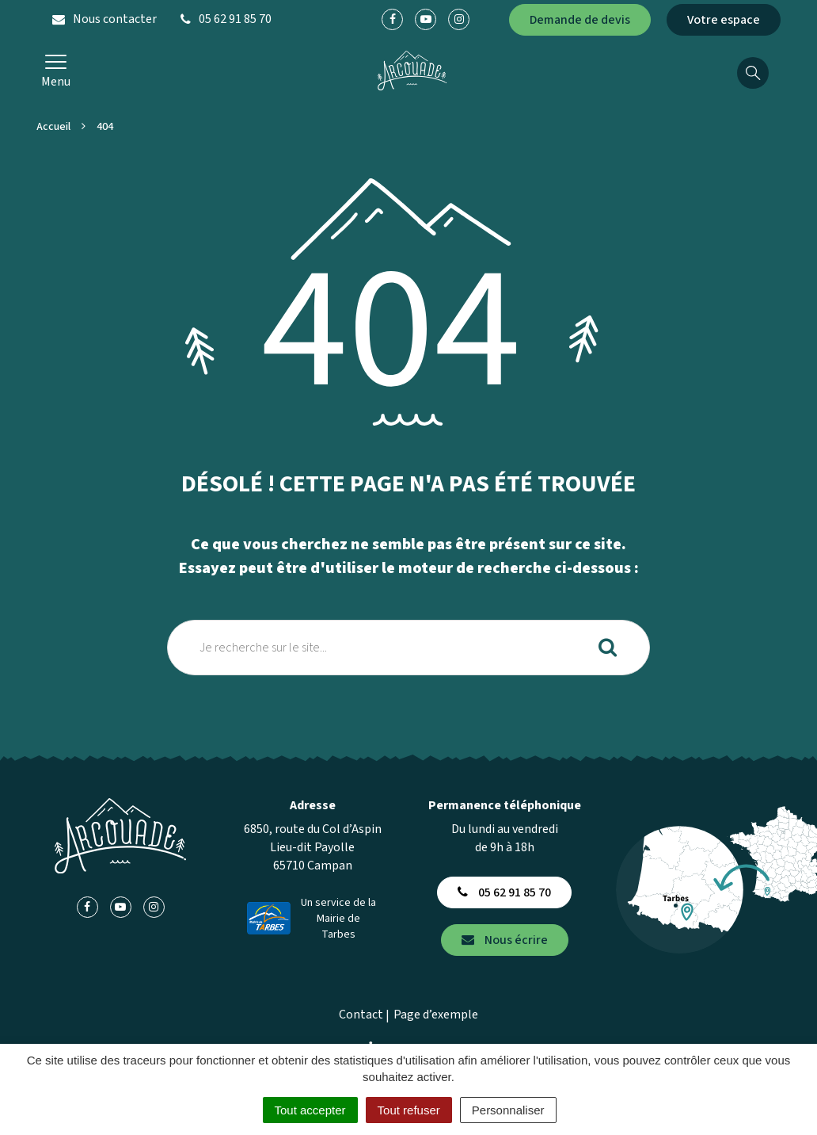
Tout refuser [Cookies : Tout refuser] (409, 1110)
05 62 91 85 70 (504, 892)
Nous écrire (505, 940)
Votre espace (723, 20)
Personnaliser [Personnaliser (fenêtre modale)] (508, 1110)
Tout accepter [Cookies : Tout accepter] (310, 1110)
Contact (361, 1014)
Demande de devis (580, 20)
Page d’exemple (435, 1014)
